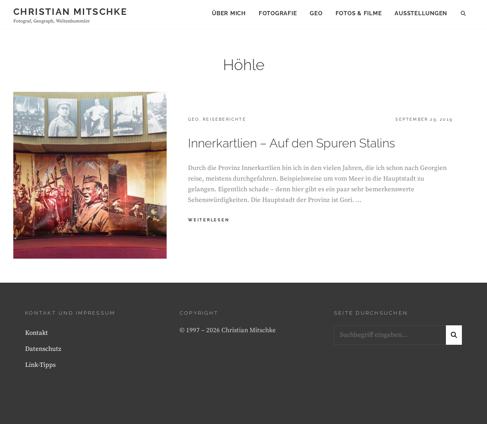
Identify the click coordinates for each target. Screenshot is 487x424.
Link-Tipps (40, 365)
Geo (316, 13)
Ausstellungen (421, 13)
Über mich (229, 13)
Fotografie (278, 13)
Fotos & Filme (359, 13)
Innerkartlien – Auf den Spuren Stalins (291, 143)
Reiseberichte (224, 119)
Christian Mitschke (70, 11)
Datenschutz (43, 349)
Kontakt (36, 333)
